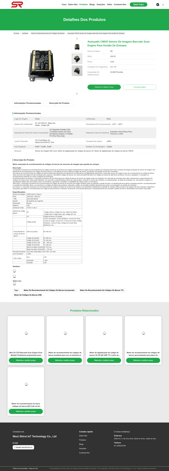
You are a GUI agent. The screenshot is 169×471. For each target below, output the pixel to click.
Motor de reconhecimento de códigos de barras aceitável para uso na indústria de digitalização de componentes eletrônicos (65, 354)
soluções (101, 4)
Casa (64, 4)
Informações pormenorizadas (27, 103)
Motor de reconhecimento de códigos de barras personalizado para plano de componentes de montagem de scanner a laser (143, 354)
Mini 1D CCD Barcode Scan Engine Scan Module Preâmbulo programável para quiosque (25, 354)
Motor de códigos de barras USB (28, 295)
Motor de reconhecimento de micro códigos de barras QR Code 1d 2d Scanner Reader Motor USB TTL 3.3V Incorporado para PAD (26, 405)
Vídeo (109, 4)
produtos (83, 4)
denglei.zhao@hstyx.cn (23, 447)
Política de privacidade (20, 468)
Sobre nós (73, 4)
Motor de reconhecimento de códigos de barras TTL (102, 290)
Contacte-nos (120, 4)
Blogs (92, 4)
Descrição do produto (59, 103)
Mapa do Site (33, 468)
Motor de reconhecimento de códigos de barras (47, 33)
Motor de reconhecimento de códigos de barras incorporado (49, 290)
